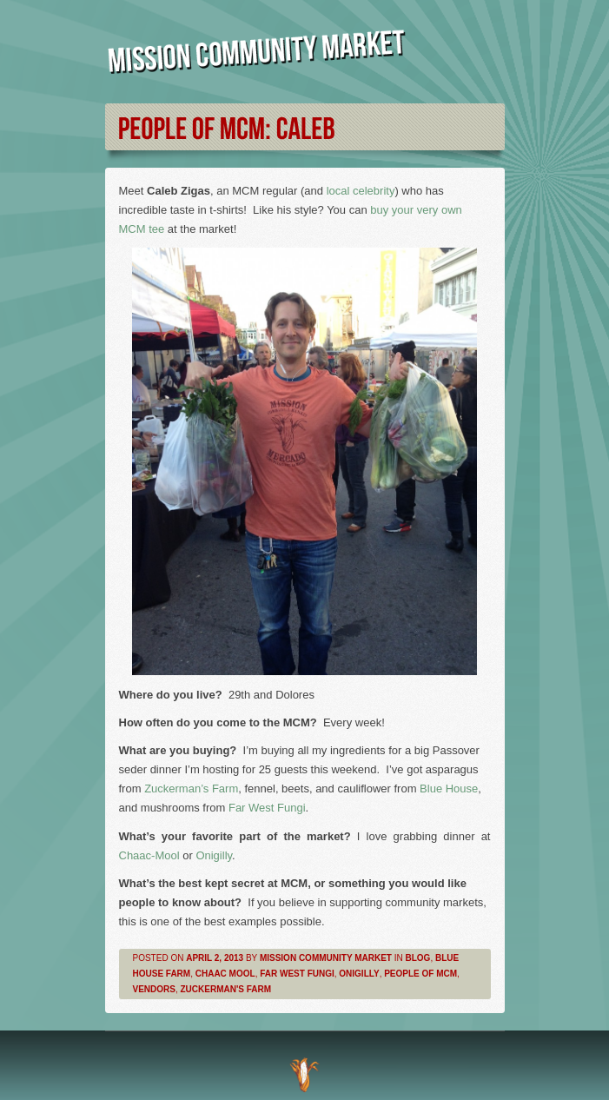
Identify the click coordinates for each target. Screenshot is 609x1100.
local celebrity (361, 190)
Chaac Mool (225, 973)
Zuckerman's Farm (226, 989)
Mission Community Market (326, 958)
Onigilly (213, 855)
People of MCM (420, 973)
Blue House (449, 788)
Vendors (154, 989)
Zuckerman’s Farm (191, 788)
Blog (418, 958)
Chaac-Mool (149, 855)
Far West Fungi (267, 807)
